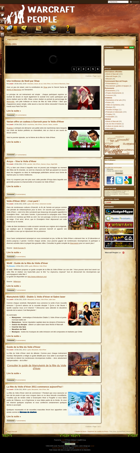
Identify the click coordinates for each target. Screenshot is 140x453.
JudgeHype (106, 143)
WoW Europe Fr (19, 248)
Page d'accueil (13, 39)
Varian (50, 124)
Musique (109, 107)
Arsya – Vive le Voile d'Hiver (21, 161)
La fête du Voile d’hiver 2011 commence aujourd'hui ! (35, 387)
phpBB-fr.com (75, 442)
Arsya (48, 164)
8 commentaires (20, 194)
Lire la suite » (14, 111)
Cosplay (109, 114)
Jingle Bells (54, 164)
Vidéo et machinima (113, 105)
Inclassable (110, 117)
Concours (109, 95)
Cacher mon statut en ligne (114, 171)
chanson (43, 164)
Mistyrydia (10, 101)
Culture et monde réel (113, 126)
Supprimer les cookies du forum (98, 431)
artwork (111, 138)
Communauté (53, 32)
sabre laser (52, 299)
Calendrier (39, 32)
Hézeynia (12, 266)
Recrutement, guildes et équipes (117, 86)
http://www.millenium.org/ (37, 277)
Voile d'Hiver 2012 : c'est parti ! (23, 201)
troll (52, 83)
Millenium (36, 266)
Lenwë (11, 83)
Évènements (110, 91)
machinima (31, 124)
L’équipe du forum (80, 431)
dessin (36, 83)
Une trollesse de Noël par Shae (23, 81)
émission (37, 299)
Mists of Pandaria (113, 149)
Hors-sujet (109, 128)
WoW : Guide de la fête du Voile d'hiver (27, 263)
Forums (24, 32)
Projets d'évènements (113, 93)
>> (133, 50)
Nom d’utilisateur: (110, 160)
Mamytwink (74, 243)
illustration (31, 83)
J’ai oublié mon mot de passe (113, 167)
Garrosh (45, 124)
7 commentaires (20, 290)
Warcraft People (112, 76)
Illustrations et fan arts (114, 100)
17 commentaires (21, 155)
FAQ (68, 32)
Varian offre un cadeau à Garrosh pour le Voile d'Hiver (35, 121)
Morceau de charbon (28, 412)
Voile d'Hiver (47, 83)
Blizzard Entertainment (81, 448)
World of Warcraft (112, 74)
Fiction (108, 102)
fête (48, 389)
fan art (41, 83)
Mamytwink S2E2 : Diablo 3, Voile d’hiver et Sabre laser (36, 297)
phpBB (63, 440)
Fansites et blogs (112, 110)
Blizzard (109, 79)
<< (105, 50)
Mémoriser (109, 169)
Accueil (10, 32)
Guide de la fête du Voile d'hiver (23, 347)
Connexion (135, 2)
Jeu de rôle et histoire (113, 124)
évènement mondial (45, 204)
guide (29, 204)
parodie (30, 164)
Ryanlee (10, 128)
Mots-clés (11, 44)
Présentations (111, 83)
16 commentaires (21, 115)
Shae (67, 83)
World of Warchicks (60, 83)
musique (119, 136)
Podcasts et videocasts (114, 112)
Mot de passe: (109, 164)
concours (123, 139)
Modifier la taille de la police (133, 39)
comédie (55, 124)
